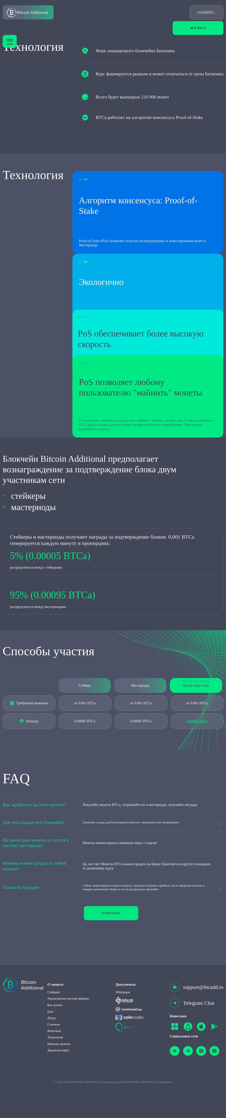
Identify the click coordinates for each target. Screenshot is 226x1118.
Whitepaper (122, 1026)
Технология (55, 1071)
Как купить (55, 1039)
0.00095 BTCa (197, 754)
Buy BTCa (198, 28)
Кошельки (54, 1065)
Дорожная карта (58, 1084)
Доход (51, 1052)
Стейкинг (53, 1026)
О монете (53, 1058)
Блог (50, 1045)
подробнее (111, 947)
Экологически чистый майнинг (68, 1032)
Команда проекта (58, 1078)
